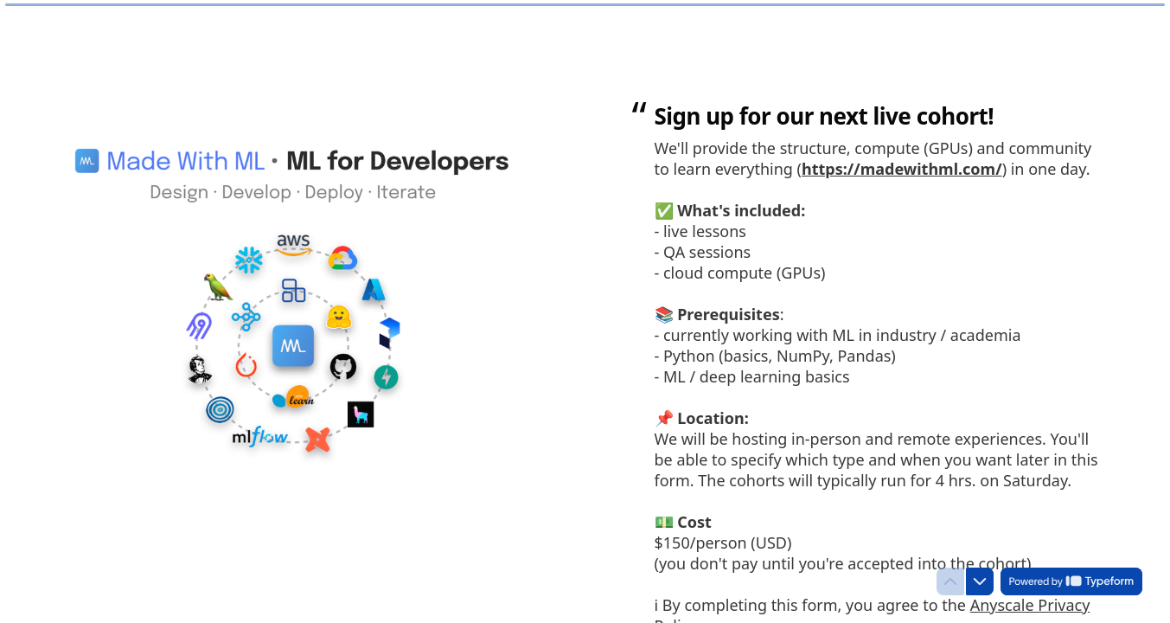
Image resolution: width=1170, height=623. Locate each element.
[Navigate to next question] (980, 581)
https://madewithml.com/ (902, 168)
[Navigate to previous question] (950, 581)
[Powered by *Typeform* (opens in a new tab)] (1071, 581)
